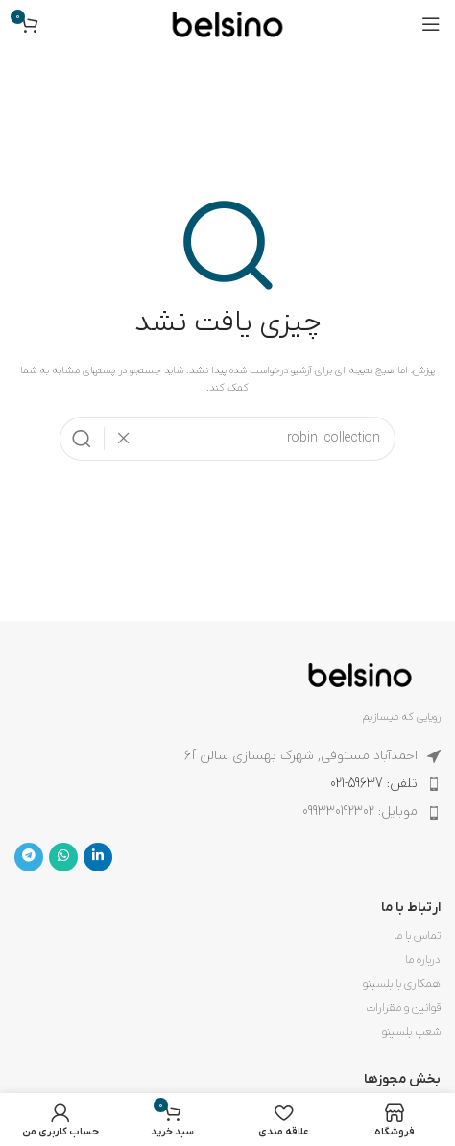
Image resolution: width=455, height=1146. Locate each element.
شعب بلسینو (411, 1031)
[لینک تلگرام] (28, 857)
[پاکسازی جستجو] (118, 438)
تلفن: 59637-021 (374, 784)
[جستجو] (227, 439)
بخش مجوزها (402, 1079)
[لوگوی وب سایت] (227, 23)
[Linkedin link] (98, 857)
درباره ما (423, 959)
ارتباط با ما (411, 907)
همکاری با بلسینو (402, 983)
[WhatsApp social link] (63, 857)
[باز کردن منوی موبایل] (431, 24)
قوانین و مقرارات (403, 1007)
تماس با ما (417, 935)
